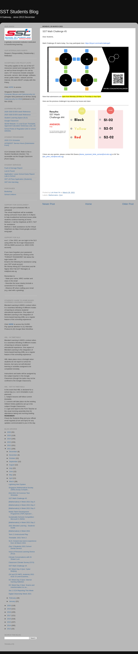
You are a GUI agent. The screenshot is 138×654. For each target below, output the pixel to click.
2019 (9, 609)
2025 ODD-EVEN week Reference (17, 115)
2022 (9, 445)
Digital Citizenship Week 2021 (20, 594)
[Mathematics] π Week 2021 (19, 531)
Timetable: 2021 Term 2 (18, 538)
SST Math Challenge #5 (18, 498)
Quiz (61, 195)
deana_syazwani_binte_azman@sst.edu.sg (95, 154)
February (12, 598)
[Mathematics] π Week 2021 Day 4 (22, 505)
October (12, 458)
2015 (9, 622)
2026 (9, 432)
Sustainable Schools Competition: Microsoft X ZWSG (21, 518)
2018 (9, 612)
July (11, 468)
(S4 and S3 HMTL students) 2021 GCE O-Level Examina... (21, 575)
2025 (9, 435)
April (11, 478)
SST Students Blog (19, 11)
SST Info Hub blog (11, 182)
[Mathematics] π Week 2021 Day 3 (22, 508)
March (11, 481)
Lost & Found (9, 171)
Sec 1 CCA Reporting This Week (21, 590)
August (12, 465)
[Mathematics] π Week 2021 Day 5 (22, 502)
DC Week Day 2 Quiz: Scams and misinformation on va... (21, 586)
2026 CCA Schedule (12, 140)
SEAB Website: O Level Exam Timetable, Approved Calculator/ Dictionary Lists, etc (20, 125)
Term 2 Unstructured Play (18, 534)
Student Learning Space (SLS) (16, 118)
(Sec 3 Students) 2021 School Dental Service (20, 547)
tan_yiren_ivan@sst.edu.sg (53, 156)
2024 (9, 439)
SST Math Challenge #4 (18, 566)
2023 (9, 442)
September (13, 461)
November (13, 455)
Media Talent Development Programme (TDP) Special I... (21, 513)
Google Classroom (11, 121)
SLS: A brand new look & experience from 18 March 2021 (22, 542)
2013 (9, 629)
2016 (9, 619)
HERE (11, 87)
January (12, 601)
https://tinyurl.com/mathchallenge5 (97, 43)
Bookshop (8, 191)
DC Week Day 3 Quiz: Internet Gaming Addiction (20, 581)
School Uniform (10, 194)
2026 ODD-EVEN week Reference (17, 112)
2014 (9, 625)
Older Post (128, 204)
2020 (9, 605)
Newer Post (48, 204)
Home (88, 204)
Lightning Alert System (17, 484)
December (13, 452)
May (11, 475)
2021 (9, 449)
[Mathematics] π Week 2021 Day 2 (22, 522)
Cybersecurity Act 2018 (13, 99)
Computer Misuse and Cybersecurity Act (19, 94)
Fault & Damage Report (13, 168)
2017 (9, 615)
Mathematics (53, 195)
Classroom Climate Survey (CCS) (21, 562)
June (11, 471)
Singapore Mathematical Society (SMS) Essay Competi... (21, 489)
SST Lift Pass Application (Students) (18, 179)
